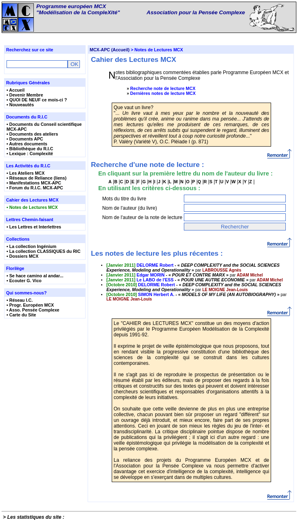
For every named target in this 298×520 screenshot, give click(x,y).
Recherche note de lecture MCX (162, 88)
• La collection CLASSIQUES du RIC (43, 251)
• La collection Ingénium (31, 246)
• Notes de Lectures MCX (32, 207)
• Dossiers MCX (22, 256)
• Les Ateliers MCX (25, 173)
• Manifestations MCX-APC (34, 182)
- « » (193, 267)
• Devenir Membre (25, 94)
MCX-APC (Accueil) (110, 49)
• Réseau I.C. (20, 300)
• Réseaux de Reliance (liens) (36, 178)
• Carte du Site (21, 314)
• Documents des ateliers (32, 134)
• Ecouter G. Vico (24, 280)
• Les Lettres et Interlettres (34, 226)
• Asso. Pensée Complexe (33, 309)
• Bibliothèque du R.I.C (30, 148)
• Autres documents (27, 143)
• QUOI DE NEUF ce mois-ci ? (37, 99)
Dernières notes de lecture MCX (163, 93)
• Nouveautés (20, 104)
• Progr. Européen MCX (30, 305)
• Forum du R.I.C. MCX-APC (35, 187)
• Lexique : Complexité (30, 153)
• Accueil (15, 90)
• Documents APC (25, 138)
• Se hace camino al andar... (35, 275)
